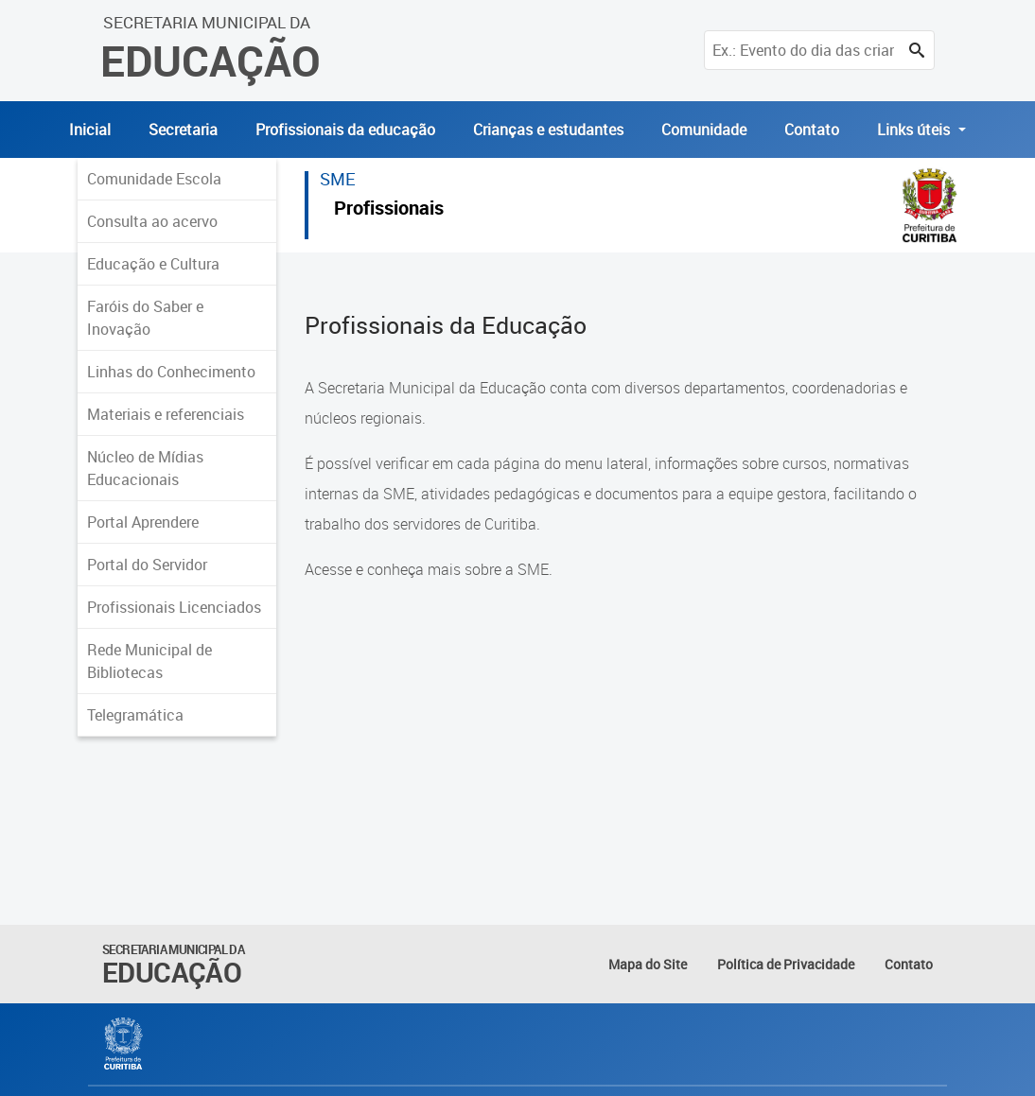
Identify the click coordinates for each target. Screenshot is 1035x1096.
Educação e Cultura (153, 263)
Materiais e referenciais (165, 414)
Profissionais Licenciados (174, 607)
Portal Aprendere (143, 522)
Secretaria (183, 129)
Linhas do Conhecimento (171, 371)
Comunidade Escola (154, 178)
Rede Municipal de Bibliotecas (149, 661)
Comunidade (703, 129)
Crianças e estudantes (548, 129)
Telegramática (135, 715)
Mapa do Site (647, 964)
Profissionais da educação (345, 129)
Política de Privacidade (785, 964)
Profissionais (389, 210)
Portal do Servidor (147, 564)
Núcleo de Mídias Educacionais (145, 468)
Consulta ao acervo (152, 221)
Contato (811, 129)
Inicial (90, 129)
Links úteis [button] (915, 129)
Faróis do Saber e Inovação (145, 317)
